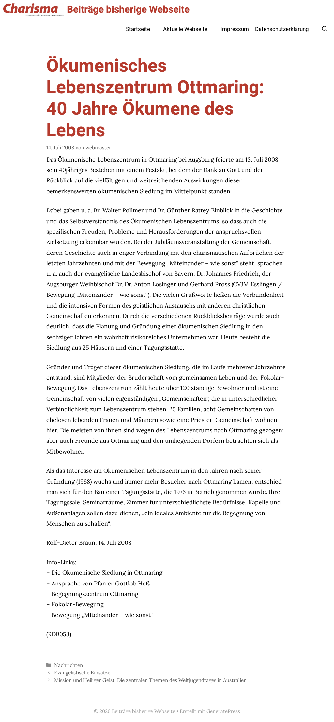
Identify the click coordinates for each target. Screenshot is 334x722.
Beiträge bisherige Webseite (128, 10)
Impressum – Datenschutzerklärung (264, 29)
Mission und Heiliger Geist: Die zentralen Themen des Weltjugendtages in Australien (150, 680)
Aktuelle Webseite (185, 29)
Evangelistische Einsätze (82, 673)
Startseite (138, 29)
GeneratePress (223, 711)
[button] (324, 29)
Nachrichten (68, 665)
